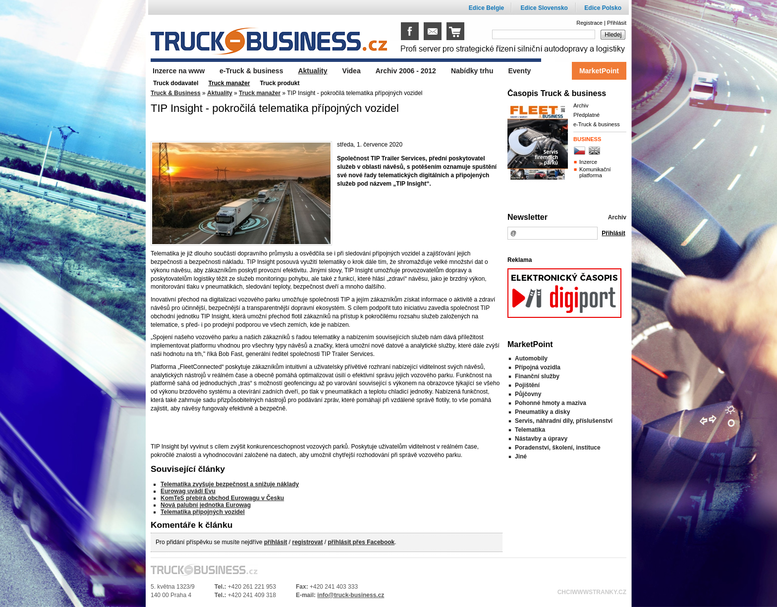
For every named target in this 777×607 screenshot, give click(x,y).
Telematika (530, 429)
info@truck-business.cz (350, 595)
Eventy (519, 71)
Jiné (521, 456)
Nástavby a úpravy (541, 438)
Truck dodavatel (175, 83)
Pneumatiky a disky (542, 411)
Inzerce (588, 162)
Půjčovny (528, 394)
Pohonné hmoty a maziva (550, 403)
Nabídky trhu (472, 71)
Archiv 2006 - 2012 (406, 71)
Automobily (531, 358)
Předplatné (586, 115)
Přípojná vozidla (537, 367)
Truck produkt (279, 83)
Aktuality (219, 93)
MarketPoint (599, 71)
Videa (351, 71)
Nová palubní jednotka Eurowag (206, 505)
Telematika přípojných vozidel (203, 511)
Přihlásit (616, 23)
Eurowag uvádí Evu (188, 491)
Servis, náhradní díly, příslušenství (563, 420)
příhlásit (275, 542)
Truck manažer (259, 93)
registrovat (307, 542)
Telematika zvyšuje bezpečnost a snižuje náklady (230, 484)
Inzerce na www (179, 71)
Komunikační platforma (595, 172)
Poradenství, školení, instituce (558, 447)
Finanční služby (537, 376)
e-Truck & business (596, 124)
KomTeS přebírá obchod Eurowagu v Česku (222, 498)
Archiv (581, 105)
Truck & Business (176, 93)
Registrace (589, 23)
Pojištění (527, 385)
